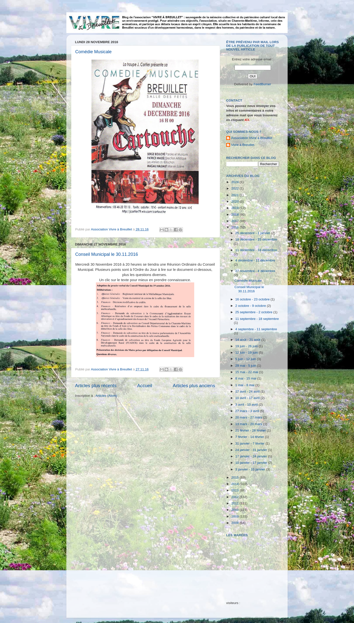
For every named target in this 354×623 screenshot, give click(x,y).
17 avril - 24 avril (248, 391)
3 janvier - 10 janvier (250, 469)
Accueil (144, 385)
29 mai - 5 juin (246, 365)
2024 (235, 182)
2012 (235, 497)
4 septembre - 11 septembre (256, 329)
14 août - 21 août (248, 340)
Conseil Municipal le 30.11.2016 (106, 254)
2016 (235, 227)
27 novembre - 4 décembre (255, 271)
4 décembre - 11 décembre (255, 260)
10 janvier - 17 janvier (251, 463)
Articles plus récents (96, 385)
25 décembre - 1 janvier (253, 233)
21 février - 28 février (251, 430)
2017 (235, 221)
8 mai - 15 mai (246, 378)
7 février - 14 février (250, 437)
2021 (235, 195)
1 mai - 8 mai (245, 385)
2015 (235, 477)
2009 (235, 516)
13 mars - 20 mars (249, 424)
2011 (235, 503)
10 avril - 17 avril (248, 398)
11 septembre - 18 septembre (257, 319)
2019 (235, 208)
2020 (235, 201)
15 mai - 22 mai (247, 372)
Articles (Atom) (106, 396)
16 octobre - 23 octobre (252, 299)
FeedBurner (262, 84)
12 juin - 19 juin (247, 352)
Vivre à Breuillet (242, 145)
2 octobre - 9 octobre (251, 306)
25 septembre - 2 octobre (254, 312)
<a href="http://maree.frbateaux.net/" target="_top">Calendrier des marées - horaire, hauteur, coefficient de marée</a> (254, 565)
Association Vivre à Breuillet (251, 138)
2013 (235, 490)
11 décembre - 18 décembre (256, 250)
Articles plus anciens (194, 385)
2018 (235, 214)
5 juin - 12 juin (246, 359)
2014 (235, 484)
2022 (235, 188)
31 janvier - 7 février (250, 443)
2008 (235, 523)
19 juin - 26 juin (247, 346)
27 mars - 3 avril (247, 411)
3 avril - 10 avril (247, 404)
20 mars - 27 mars (249, 417)
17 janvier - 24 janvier (251, 456)
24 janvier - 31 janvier (251, 450)
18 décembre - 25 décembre (256, 239)
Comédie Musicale (93, 51)
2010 (235, 510)
